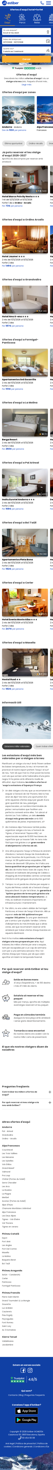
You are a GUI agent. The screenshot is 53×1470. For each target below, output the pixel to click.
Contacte (13, 1395)
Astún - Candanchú (11, 1274)
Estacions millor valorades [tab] (17, 746)
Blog (21, 1395)
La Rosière (7, 1190)
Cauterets (7, 1311)
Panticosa (6, 1282)
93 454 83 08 (28, 1437)
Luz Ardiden (7, 1308)
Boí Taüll (6, 1263)
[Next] (47, 723)
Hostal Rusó (11, 679)
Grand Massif (8, 1168)
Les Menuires (8, 1157)
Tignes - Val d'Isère (11, 1219)
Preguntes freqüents (35, 1395)
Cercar (26, 59)
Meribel (5, 1197)
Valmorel (6, 1171)
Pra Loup (6, 1175)
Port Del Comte (9, 1249)
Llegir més (26, 84)
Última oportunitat (13, 143)
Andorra (7, 127)
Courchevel (7, 1150)
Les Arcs (6, 1186)
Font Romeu (7, 1322)
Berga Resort (9, 439)
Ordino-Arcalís (36, 143)
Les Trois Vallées (9, 1153)
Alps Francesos (11, 1145)
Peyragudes (7, 1319)
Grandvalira (7, 1135)
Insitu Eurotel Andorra (18, 499)
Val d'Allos (6, 1164)
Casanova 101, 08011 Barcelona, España (26, 1434)
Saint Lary (6, 1326)
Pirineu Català (10, 1233)
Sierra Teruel (9, 1336)
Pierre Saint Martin (10, 1297)
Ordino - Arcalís (9, 1138)
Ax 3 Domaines (9, 1330)
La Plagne (6, 1194)
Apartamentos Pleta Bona (17, 559)
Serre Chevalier (9, 1182)
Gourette (6, 1304)
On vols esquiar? (10, 30)
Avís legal (10, 1443)
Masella (5, 1252)
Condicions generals (22, 1446)
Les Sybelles (7, 1161)
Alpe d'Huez (7, 1204)
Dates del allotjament (12, 39)
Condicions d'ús (41, 1446)
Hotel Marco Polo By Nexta (20, 196)
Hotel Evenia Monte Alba (19, 619)
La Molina (6, 1256)
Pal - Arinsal (7, 1131)
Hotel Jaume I (13, 256)
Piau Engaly (7, 1315)
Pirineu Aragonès (12, 1270)
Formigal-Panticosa (11, 1286)
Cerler (5, 1278)
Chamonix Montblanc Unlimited (16, 1208)
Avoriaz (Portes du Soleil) (14, 1201)
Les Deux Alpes (9, 1215)
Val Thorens (7, 1223)
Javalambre (7, 1344)
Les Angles (7, 1245)
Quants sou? (8, 48)
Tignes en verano (10, 1226)
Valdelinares (7, 1341)
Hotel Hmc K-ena (15, 316)
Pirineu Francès (11, 1292)
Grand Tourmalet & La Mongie (16, 1300)
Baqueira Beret (9, 1260)
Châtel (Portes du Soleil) (13, 1179)
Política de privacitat (26, 1443)
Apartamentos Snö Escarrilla (19, 379)
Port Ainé (6, 1241)
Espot (4, 1238)
